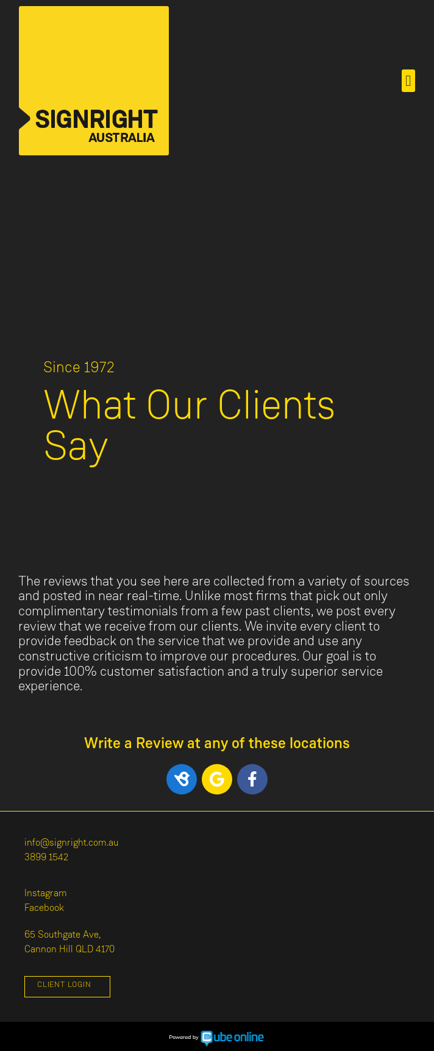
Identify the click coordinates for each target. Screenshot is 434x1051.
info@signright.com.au (71, 843)
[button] (408, 81)
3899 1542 (46, 858)
